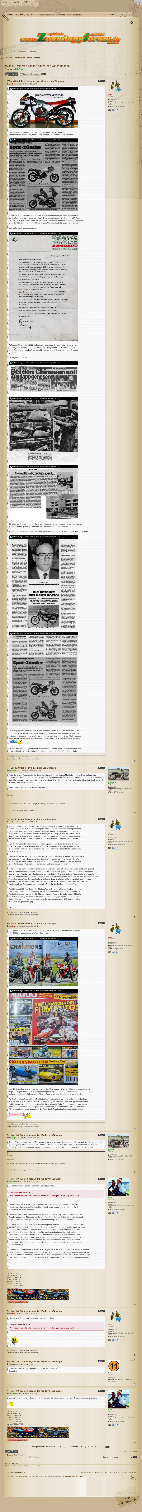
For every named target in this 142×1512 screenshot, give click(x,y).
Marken (29, 58)
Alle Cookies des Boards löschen (92, 1472)
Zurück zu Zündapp (33, 1457)
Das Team (10, 1476)
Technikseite (32, 1398)
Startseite (6, 2)
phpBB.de (39, 1476)
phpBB (36, 1494)
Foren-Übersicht (70, 38)
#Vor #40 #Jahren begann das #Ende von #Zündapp (37, 65)
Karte (13, 51)
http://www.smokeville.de (18, 1302)
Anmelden (32, 51)
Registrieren (21, 51)
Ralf (16, 69)
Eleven (13, 1364)
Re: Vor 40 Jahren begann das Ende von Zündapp (31, 768)
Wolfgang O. (15, 770)
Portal (9, 58)
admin (13, 84)
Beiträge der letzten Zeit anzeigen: (50, 1447)
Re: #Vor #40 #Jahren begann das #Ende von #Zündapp (34, 1135)
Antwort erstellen (11, 74)
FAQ (26, 2)
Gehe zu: (106, 1457)
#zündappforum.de (48, 1495)
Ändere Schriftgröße (16, 2)
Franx (21, 69)
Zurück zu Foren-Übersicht (16, 1455)
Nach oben (134, 761)
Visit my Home (128, 1502)
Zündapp (36, 58)
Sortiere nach (81, 1447)
